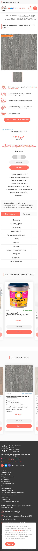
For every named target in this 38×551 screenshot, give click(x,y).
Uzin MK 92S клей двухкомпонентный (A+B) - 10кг (17, 314)
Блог (12, 507)
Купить (19, 167)
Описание (26, 214)
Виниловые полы (6, 474)
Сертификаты (5, 507)
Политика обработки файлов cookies (12, 462)
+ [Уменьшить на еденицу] (23, 157)
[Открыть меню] (35, 8)
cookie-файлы (18, 530)
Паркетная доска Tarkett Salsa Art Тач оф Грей (17, 397)
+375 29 (19, 8)
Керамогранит (5, 497)
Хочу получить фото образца (17, 119)
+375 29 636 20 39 (18, 465)
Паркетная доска (6, 472)
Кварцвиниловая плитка (8, 477)
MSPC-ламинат (5, 481)
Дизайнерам (21, 505)
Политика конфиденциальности (10, 459)
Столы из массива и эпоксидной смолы (12, 492)
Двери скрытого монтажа (8, 495)
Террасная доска (6, 488)
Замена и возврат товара (8, 505)
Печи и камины (5, 499)
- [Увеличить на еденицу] (14, 157)
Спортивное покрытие (7, 483)
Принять (10, 544)
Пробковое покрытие (7, 490)
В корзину (19, 162)
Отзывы (28, 505)
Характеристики (10, 214)
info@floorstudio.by (9, 519)
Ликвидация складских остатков (10, 501)
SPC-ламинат (5, 479)
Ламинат (3, 470)
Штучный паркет (6, 486)
